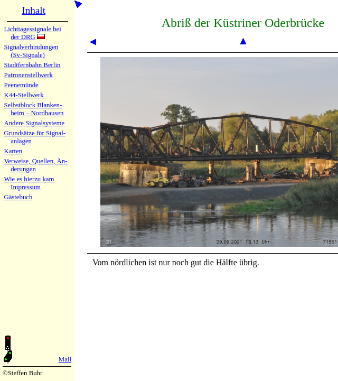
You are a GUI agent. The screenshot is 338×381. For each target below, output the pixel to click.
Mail (65, 359)
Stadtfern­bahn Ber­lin (32, 65)
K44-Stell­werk (23, 95)
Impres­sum (26, 187)
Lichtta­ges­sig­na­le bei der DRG (32, 33)
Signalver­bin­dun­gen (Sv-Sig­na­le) (31, 51)
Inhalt (33, 10)
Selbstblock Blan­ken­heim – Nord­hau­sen (33, 109)
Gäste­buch (18, 197)
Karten (13, 151)
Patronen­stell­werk (28, 75)
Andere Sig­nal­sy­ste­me (34, 123)
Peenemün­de (21, 85)
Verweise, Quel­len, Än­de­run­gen (35, 165)
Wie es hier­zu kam (29, 179)
